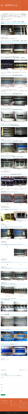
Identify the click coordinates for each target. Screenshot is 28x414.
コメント (2, 377)
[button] (26, 2)
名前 (1, 384)
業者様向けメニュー (23, 4)
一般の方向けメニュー (24, 2)
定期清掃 (22, 6)
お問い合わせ (23, 9)
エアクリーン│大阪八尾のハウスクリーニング (16, 412)
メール (2, 387)
